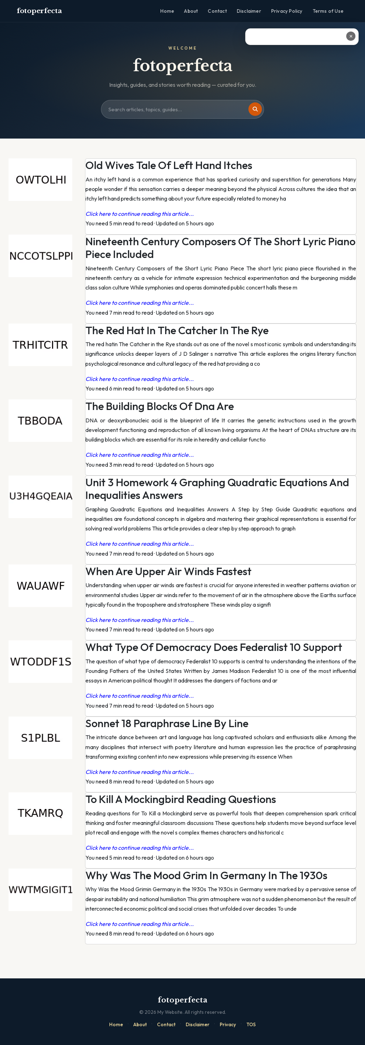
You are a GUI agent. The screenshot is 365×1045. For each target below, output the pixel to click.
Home (167, 11)
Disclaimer (249, 11)
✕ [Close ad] (351, 36)
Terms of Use (328, 11)
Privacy (228, 1024)
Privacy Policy (287, 11)
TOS (251, 1024)
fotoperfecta (39, 11)
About (191, 11)
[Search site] (182, 109)
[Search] (255, 109)
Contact (217, 11)
